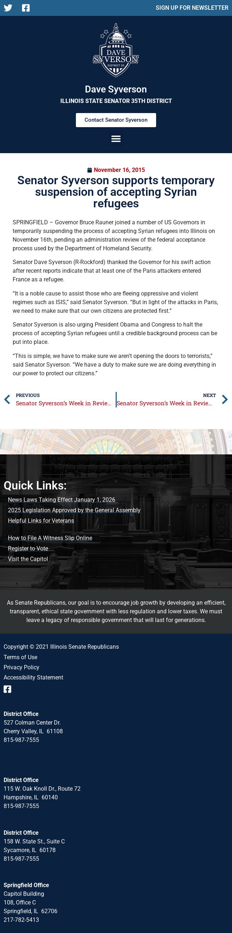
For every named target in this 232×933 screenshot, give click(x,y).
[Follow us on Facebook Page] (28, 8)
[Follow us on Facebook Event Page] (10, 689)
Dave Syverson (116, 89)
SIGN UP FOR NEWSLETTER (192, 7)
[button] (116, 138)
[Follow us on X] (10, 8)
